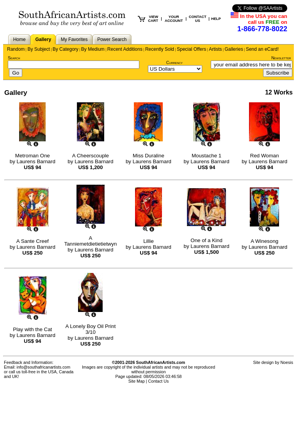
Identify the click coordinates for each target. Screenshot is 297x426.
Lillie (148, 241)
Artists (215, 49)
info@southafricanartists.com (44, 367)
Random (16, 49)
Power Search (111, 39)
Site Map (136, 381)
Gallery (43, 39)
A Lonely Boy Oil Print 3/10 (90, 329)
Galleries (234, 49)
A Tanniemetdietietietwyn (90, 241)
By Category (65, 49)
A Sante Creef (32, 241)
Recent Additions (124, 49)
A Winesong (264, 241)
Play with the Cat (32, 329)
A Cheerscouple (90, 156)
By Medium (93, 49)
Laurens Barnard (36, 161)
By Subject (38, 49)
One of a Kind (206, 240)
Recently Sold (159, 49)
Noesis (286, 362)
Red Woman (264, 156)
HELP (216, 19)
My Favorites (74, 39)
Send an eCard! (262, 49)
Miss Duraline (148, 156)
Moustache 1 (206, 156)
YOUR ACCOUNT (174, 19)
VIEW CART (153, 19)
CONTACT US (197, 19)
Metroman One (32, 156)
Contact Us (158, 381)
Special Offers (191, 49)
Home (19, 39)
